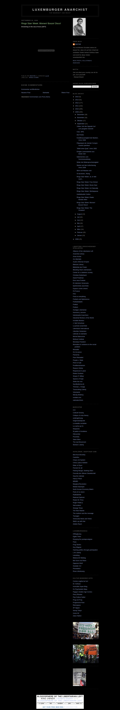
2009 (77, 112)
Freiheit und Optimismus (81, 299)
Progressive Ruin (78, 602)
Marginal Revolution (79, 484)
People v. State (78, 360)
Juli (78, 217)
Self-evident (77, 505)
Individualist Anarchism (80, 315)
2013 (77, 100)
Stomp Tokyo (77, 610)
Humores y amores (79, 312)
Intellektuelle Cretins (83, 194)
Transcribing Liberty (79, 389)
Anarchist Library (78, 254)
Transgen (76, 516)
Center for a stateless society (83, 272)
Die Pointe (80, 135)
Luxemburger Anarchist (60, 9)
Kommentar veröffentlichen (30, 89)
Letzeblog (76, 555)
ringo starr (34, 77)
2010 (77, 109)
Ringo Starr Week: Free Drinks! (87, 182)
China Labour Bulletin (80, 463)
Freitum (75, 307)
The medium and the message (83, 513)
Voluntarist (76, 392)
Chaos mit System (79, 460)
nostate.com (77, 397)
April (79, 226)
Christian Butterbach (80, 275)
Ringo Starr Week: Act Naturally (87, 188)
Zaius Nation (77, 616)
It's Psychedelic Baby (80, 589)
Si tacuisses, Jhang (83, 173)
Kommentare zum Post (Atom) (40, 97)
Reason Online (78, 368)
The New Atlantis (78, 510)
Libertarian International (81, 328)
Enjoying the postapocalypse (82, 539)
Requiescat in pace (79, 371)
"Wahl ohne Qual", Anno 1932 (87, 148)
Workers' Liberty (78, 445)
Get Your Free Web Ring (53, 707)
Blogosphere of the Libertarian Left (60, 701)
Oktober (80, 120)
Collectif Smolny (78, 413)
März (79, 229)
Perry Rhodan (77, 594)
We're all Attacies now (84, 170)
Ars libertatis (77, 259)
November (81, 117)
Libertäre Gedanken (79, 331)
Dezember (81, 114)
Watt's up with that (79, 521)
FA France (76, 291)
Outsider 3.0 (77, 566)
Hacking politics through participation (85, 550)
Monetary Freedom (79, 342)
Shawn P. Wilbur (78, 376)
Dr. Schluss (77, 584)
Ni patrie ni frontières (80, 431)
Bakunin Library (78, 264)
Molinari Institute (78, 339)
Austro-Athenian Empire (81, 262)
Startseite (46, 92)
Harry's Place (77, 478)
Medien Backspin (78, 487)
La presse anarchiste (80, 326)
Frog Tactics (77, 544)
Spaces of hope (78, 379)
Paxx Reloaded (78, 357)
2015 (77, 97)
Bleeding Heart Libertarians (82, 270)
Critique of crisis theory (80, 415)
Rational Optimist (78, 497)
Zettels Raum (77, 524)
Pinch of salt (77, 363)
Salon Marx (77, 439)
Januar (79, 235)
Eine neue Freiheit (79, 280)
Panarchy (76, 355)
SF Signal (76, 608)
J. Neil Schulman (78, 323)
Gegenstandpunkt (79, 421)
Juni (78, 220)
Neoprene (76, 429)
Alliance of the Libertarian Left (83, 251)
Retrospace (77, 605)
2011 (77, 106)
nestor (78, 44)
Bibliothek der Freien (80, 267)
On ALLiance (77, 352)
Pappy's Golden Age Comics (82, 592)
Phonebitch (77, 568)
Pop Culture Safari (79, 597)
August (79, 214)
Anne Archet (77, 256)
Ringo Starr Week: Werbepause (87, 191)
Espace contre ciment (80, 288)
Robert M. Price (78, 500)
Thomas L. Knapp (79, 387)
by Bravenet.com (70, 707)
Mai (78, 223)
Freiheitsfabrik (77, 302)
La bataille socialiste (79, 423)
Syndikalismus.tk (78, 384)
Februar (80, 232)
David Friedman (78, 278)
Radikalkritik (77, 495)
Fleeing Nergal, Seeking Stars (83, 470)
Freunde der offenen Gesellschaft (84, 473)
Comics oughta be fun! (80, 581)
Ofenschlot (76, 434)
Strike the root (77, 381)
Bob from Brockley (79, 455)
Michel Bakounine (79, 336)
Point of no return (79, 492)
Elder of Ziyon (77, 465)
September (81, 124)
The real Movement (79, 442)
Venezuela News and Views (82, 519)
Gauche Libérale (78, 476)
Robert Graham (78, 373)
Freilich (75, 304)
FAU (74, 294)
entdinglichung (78, 418)
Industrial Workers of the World (83, 318)
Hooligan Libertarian (79, 310)
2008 (77, 239)
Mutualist (76, 349)
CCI (74, 410)
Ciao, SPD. (80, 132)
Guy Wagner (77, 547)
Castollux (76, 457)
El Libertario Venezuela (81, 283)
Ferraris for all (77, 468)
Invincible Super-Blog (80, 586)
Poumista (76, 437)
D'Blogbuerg (77, 534)
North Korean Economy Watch (83, 489)
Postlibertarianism (79, 365)
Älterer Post (65, 92)
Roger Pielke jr (78, 503)
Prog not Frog (77, 600)
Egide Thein (77, 536)
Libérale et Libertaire (80, 334)
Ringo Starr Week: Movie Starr (87, 185)
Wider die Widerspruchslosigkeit (87, 162)
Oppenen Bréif (78, 563)
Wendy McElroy (78, 395)
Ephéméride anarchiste (81, 286)
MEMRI (75, 481)
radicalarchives (78, 400)
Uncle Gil (76, 613)
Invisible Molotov (78, 320)
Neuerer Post (25, 92)
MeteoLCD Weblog (79, 558)
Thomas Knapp (64, 699)
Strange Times (78, 508)
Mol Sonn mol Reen (79, 560)
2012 (77, 103)
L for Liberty (77, 552)
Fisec (75, 542)
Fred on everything (79, 296)
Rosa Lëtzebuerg (78, 571)
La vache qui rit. (78, 426)
